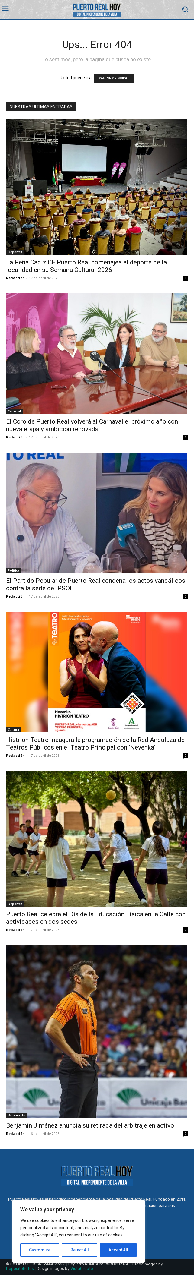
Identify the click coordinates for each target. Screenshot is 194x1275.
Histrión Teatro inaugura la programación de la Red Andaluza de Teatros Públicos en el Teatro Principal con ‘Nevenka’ (95, 743)
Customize (39, 1250)
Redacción (15, 278)
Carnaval (14, 411)
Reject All (79, 1250)
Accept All (118, 1250)
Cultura (13, 729)
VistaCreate (81, 1268)
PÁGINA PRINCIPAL (114, 78)
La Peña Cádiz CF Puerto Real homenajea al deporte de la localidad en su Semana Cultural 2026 (86, 266)
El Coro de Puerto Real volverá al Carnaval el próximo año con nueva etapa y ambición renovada (92, 425)
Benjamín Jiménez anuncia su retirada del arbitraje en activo (90, 1125)
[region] (78, 1231)
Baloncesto (16, 1115)
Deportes (15, 252)
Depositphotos (20, 1268)
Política (13, 570)
